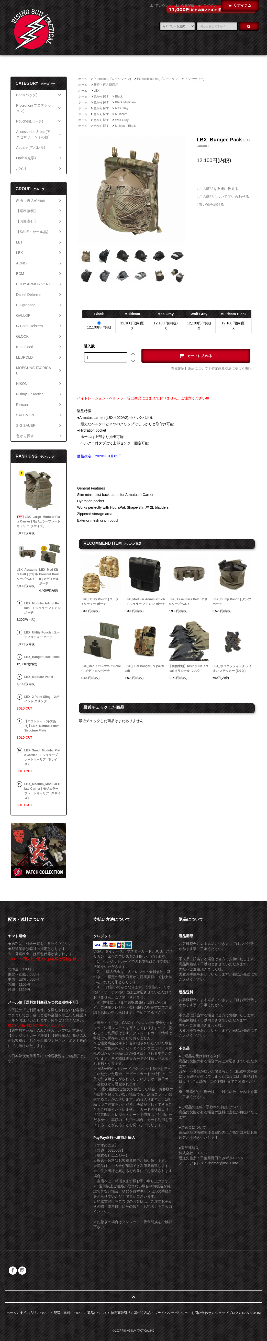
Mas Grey (121, 108)
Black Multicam (125, 102)
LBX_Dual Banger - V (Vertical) (144, 668)
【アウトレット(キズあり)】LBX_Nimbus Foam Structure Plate (42, 726)
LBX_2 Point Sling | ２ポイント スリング (41, 699)
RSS (245, 1313)
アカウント (163, 5)
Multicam (121, 114)
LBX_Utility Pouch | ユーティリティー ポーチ (100, 602)
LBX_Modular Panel (38, 677)
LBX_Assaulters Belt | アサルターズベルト (188, 602)
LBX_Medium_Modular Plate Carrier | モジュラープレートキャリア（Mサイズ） (42, 791)
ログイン (210, 5)
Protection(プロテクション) (112, 79)
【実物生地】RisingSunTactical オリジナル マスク (188, 668)
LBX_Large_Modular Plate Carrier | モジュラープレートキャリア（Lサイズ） (38, 521)
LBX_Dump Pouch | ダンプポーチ (232, 602)
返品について (198, 368)
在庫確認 (177, 368)
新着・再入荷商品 (106, 85)
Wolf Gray (122, 120)
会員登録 (187, 5)
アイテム (238, 5)
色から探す (101, 96)
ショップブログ (226, 1313)
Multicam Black (125, 126)
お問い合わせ (201, 1313)
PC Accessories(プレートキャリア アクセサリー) (170, 79)
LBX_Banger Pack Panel (42, 657)
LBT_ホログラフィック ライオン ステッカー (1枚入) (232, 668)
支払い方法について (35, 1313)
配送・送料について (69, 1313)
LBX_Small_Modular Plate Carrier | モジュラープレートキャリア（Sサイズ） (42, 757)
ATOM (256, 1313)
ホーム (82, 79)
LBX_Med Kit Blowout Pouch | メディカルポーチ (101, 668)
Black (119, 96)
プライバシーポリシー (171, 1313)
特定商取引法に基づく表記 (231, 368)
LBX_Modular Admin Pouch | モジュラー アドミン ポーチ (145, 602)
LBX (96, 90)
